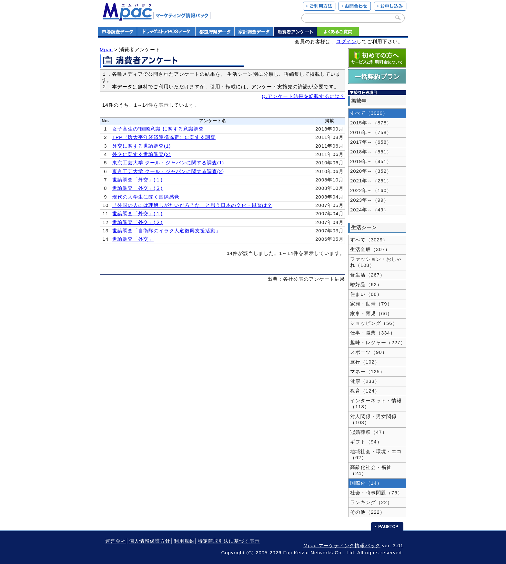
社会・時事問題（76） (376, 492)
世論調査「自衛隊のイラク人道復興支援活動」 (166, 230)
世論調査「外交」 (133, 239)
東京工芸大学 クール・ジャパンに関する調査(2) (168, 171)
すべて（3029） (369, 113)
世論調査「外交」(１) (137, 179)
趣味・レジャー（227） (378, 342)
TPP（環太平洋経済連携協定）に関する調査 (164, 137)
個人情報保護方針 (149, 541)
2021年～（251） (371, 180)
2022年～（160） (371, 190)
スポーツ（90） (368, 352)
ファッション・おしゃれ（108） (376, 262)
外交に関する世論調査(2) (141, 154)
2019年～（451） (371, 161)
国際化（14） (366, 483)
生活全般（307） (370, 249)
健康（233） (365, 381)
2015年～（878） (371, 122)
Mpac (106, 49)
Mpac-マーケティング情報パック (341, 545)
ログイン (346, 41)
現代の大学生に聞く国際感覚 (145, 196)
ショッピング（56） (374, 323)
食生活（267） (367, 274)
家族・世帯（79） (371, 303)
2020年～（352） (371, 171)
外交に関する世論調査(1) (141, 146)
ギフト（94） (366, 441)
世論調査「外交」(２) (137, 188)
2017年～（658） (371, 142)
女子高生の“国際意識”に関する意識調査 (158, 128)
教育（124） (365, 391)
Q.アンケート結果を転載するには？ (303, 96)
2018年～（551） (371, 151)
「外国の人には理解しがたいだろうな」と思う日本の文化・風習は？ (192, 205)
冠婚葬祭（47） (368, 432)
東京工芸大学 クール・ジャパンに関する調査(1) (168, 162)
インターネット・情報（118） (376, 403)
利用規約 (184, 541)
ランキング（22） (371, 502)
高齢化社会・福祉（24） (370, 470)
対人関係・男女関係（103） (373, 419)
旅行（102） (365, 362)
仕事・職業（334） (372, 332)
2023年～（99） (369, 200)
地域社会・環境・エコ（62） (376, 454)
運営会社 (115, 541)
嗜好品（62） (366, 284)
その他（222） (367, 512)
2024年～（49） (369, 209)
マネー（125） (367, 371)
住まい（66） (366, 294)
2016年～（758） (371, 132)
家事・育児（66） (371, 313)
